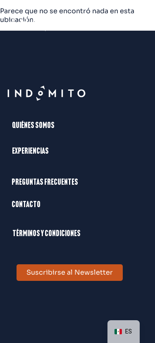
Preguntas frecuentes (45, 183)
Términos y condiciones (46, 234)
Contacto (26, 205)
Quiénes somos (33, 126)
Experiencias (30, 151)
